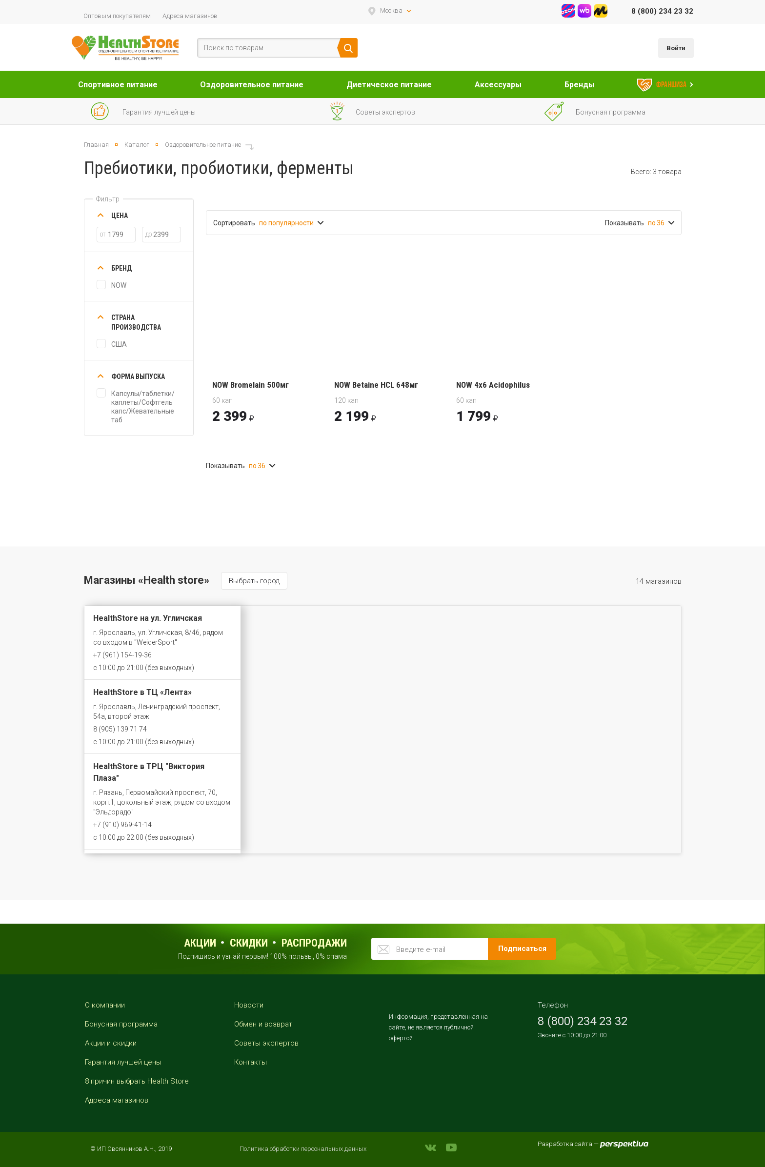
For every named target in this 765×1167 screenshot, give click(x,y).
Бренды (579, 84)
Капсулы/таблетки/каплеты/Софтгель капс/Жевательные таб (143, 407)
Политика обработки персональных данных (303, 1148)
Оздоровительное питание (251, 84)
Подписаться (522, 948)
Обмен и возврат (263, 1024)
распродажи (314, 943)
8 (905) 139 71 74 (120, 729)
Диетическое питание (389, 84)
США (119, 344)
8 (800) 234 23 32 (662, 11)
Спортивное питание (118, 84)
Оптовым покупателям (117, 16)
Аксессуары (498, 84)
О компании (105, 1005)
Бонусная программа (121, 1024)
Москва (391, 10)
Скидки (249, 943)
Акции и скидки (111, 1043)
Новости (248, 1005)
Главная (96, 144)
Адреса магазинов (190, 16)
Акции (200, 943)
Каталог (136, 144)
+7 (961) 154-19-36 (122, 655)
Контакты (250, 1062)
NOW (118, 285)
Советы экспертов (266, 1043)
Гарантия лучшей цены (123, 1062)
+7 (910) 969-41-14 (122, 825)
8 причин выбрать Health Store (137, 1081)
